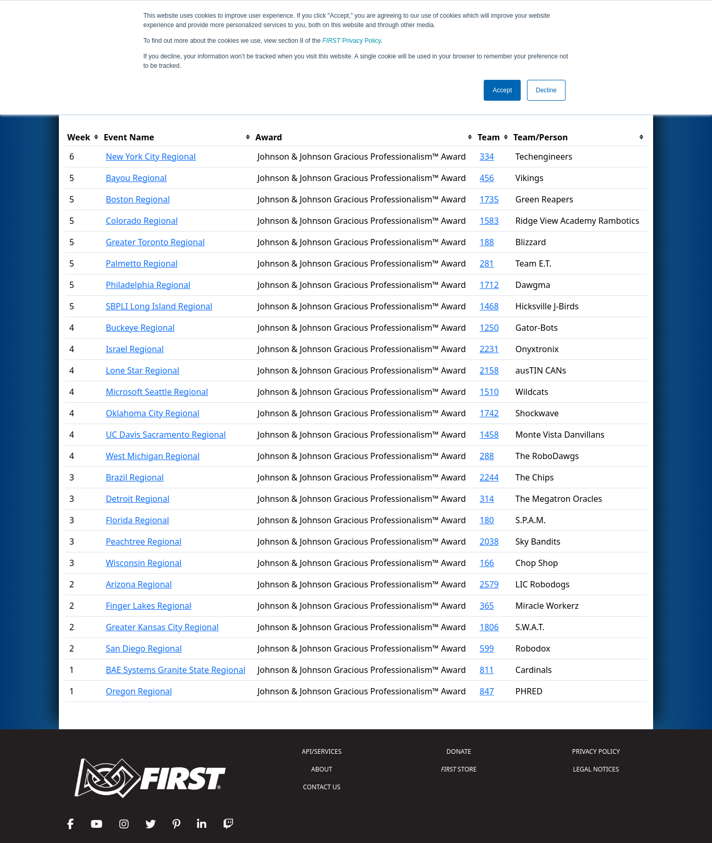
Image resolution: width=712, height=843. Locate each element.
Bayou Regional (136, 178)
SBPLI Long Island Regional (159, 306)
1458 (489, 434)
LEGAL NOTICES (596, 769)
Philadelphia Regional (148, 285)
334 (487, 156)
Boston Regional (138, 199)
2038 (489, 541)
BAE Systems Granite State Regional (175, 670)
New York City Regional (151, 156)
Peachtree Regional (143, 541)
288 (487, 456)
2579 (489, 584)
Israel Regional (135, 349)
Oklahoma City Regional (153, 413)
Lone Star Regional (142, 370)
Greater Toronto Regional (155, 242)
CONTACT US (321, 786)
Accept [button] (502, 90)
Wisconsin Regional (143, 563)
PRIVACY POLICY (596, 751)
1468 (489, 306)
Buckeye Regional (140, 327)
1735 (489, 199)
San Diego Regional (144, 648)
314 (487, 498)
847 (487, 691)
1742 (489, 413)
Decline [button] (546, 90)
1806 (489, 627)
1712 (489, 285)
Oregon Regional (139, 691)
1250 (489, 327)
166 (487, 563)
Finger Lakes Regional (148, 605)
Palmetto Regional (142, 263)
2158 (489, 370)
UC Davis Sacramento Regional (166, 434)
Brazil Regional (135, 477)
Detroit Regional (137, 498)
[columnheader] (83, 137)
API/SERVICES (321, 751)
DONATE (459, 751)
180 (487, 520)
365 (487, 605)
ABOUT (321, 769)
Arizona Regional (139, 584)
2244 (489, 477)
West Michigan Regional (153, 456)
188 (487, 242)
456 (487, 178)
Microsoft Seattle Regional (157, 392)
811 (487, 670)
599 (487, 648)
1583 (489, 220)
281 (487, 263)
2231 (489, 349)
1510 (489, 392)
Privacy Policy (352, 40)
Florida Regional (137, 520)
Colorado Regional (142, 220)
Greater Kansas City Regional (162, 627)
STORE (458, 769)
